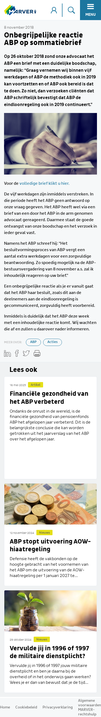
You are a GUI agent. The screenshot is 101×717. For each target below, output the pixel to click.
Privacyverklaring (58, 707)
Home (5, 707)
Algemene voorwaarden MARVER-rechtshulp (89, 707)
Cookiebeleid (26, 707)
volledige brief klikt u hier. (44, 183)
